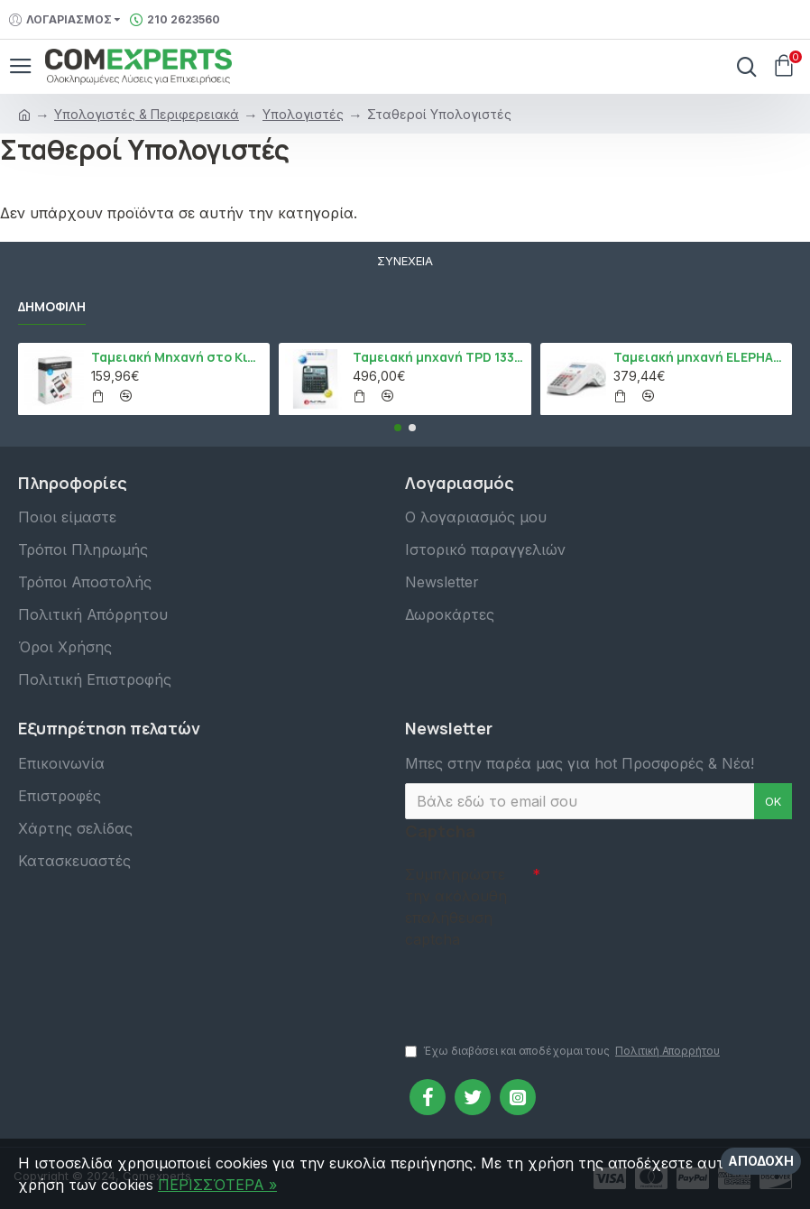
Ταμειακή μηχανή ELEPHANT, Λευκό (699, 357)
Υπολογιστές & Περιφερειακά (146, 114)
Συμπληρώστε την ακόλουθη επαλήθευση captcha (456, 906)
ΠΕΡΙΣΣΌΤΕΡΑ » (217, 1185)
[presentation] (531, 987)
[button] (397, 427)
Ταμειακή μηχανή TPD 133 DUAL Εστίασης (439, 357)
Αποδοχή (761, 1160)
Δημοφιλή (52, 307)
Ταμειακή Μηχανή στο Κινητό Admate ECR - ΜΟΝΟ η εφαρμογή (177, 357)
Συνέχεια (405, 261)
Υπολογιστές (303, 114)
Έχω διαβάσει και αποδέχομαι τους (564, 1051)
